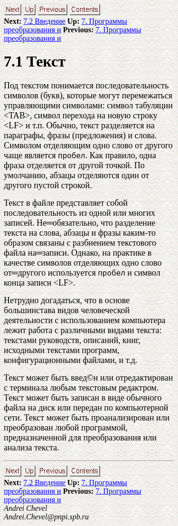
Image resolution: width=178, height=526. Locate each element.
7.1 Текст (35, 61)
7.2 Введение (44, 21)
